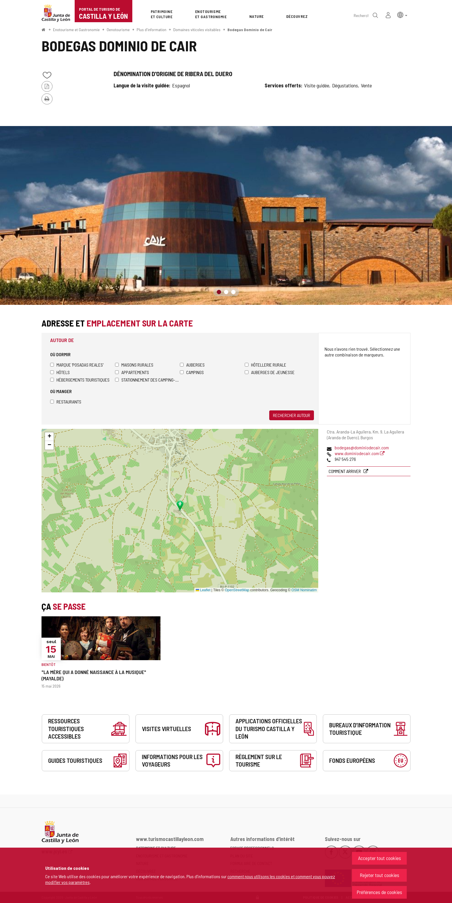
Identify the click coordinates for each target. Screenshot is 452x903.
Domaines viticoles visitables (197, 29)
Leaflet (203, 590)
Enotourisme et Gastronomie (76, 29)
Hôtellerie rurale (265, 364)
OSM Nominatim (304, 590)
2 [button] (226, 292)
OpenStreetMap (237, 590)
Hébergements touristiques (80, 379)
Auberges (192, 364)
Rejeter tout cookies (379, 875)
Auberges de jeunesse (270, 372)
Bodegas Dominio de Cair (249, 29)
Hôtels (60, 372)
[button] (402, 14)
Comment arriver (345, 471)
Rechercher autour (291, 415)
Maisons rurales (134, 364)
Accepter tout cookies (379, 858)
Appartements (132, 372)
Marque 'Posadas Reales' (76, 364)
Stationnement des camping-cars (147, 379)
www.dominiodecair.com (360, 453)
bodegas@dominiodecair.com (362, 447)
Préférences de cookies (379, 892)
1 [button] (219, 292)
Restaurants (65, 401)
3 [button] (233, 292)
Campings (192, 372)
